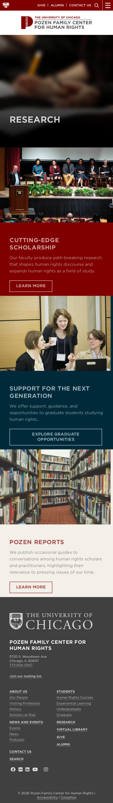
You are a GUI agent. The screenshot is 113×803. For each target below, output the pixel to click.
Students (66, 691)
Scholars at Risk (22, 715)
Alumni (57, 5)
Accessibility (47, 797)
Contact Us (80, 5)
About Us (18, 691)
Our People (18, 697)
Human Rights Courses (75, 697)
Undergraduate (69, 709)
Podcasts (16, 739)
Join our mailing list (25, 676)
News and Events (26, 722)
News (13, 734)
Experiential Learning (74, 703)
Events (14, 728)
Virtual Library (72, 729)
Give (41, 5)
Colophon (68, 797)
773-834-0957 (20, 665)
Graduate (64, 715)
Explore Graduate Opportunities (55, 446)
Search (96, 5)
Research (66, 722)
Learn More (31, 295)
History (15, 709)
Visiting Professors (24, 703)
